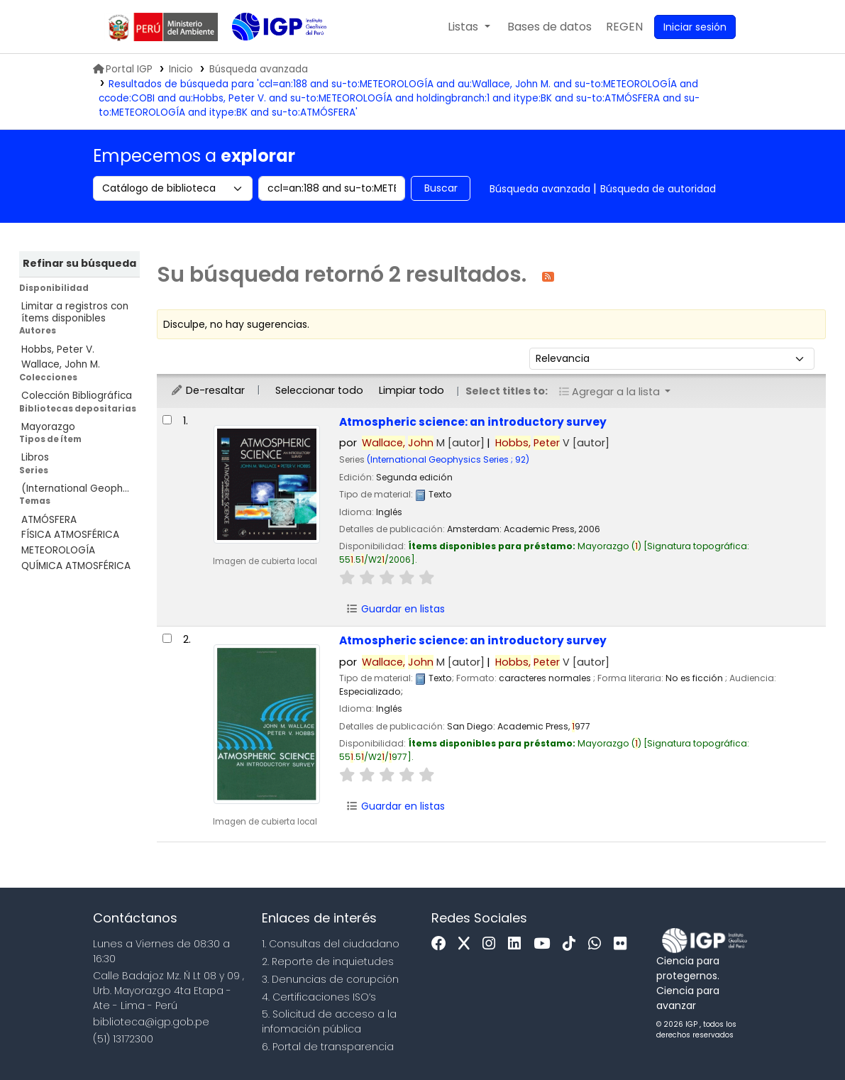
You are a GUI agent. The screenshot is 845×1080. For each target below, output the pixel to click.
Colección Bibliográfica (76, 395)
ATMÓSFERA (49, 520)
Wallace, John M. (60, 364)
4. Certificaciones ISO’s (319, 997)
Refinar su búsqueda (79, 263)
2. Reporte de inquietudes (328, 961)
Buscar (441, 188)
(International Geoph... (75, 488)
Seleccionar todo (319, 390)
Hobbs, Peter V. (57, 349)
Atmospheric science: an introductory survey (473, 421)
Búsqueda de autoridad (658, 189)
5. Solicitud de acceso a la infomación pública (329, 1021)
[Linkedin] (518, 944)
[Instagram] (492, 944)
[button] (468, 27)
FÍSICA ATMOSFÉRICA (70, 534)
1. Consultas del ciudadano (330, 944)
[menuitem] (624, 27)
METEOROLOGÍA (58, 550)
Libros (35, 457)
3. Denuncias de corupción (330, 979)
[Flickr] (624, 944)
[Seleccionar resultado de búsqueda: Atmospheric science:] (167, 419)
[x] (467, 944)
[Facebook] (442, 944)
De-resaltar (207, 390)
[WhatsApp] (598, 944)
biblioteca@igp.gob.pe (151, 1022)
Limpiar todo (411, 390)
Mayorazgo (48, 427)
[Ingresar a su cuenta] (694, 27)
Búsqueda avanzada (540, 189)
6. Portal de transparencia (328, 1047)
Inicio (181, 69)
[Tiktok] (572, 944)
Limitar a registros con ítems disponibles (74, 312)
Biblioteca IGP (267, 55)
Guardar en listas (395, 609)
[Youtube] (545, 944)
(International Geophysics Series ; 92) (448, 459)
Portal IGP (123, 69)
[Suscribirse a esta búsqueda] (548, 275)
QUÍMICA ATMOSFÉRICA (76, 566)
